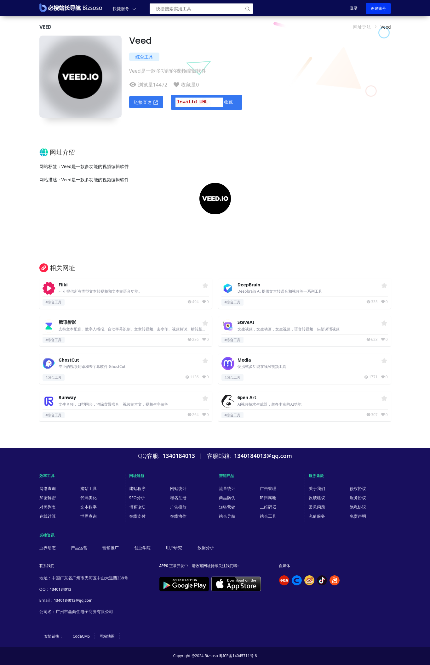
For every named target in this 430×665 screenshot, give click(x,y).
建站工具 (88, 488)
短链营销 (227, 507)
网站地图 (107, 636)
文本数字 (88, 507)
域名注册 (178, 497)
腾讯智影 (67, 322)
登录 (354, 8)
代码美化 (88, 497)
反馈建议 (317, 497)
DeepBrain (249, 285)
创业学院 (142, 547)
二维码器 (268, 507)
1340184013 (61, 589)
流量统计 (227, 488)
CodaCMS (81, 636)
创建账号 (378, 8)
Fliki (63, 285)
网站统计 (178, 488)
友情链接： (53, 636)
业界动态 (47, 547)
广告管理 (268, 488)
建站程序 (137, 488)
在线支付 (137, 516)
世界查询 (88, 516)
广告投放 (178, 507)
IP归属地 (268, 497)
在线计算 (47, 516)
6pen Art (247, 397)
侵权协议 (358, 488)
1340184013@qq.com (73, 600)
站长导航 (227, 516)
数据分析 (206, 547)
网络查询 (47, 488)
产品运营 (79, 547)
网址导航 (362, 27)
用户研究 (174, 547)
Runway (67, 397)
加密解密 (47, 497)
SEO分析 (137, 497)
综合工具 (144, 57)
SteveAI (246, 322)
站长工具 (268, 516)
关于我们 (317, 488)
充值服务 (317, 516)
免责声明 (358, 516)
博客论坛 (137, 507)
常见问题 (317, 507)
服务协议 (358, 497)
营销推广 (110, 547)
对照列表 (47, 507)
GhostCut (69, 360)
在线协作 (178, 516)
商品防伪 (227, 497)
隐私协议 (358, 507)
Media (244, 360)
